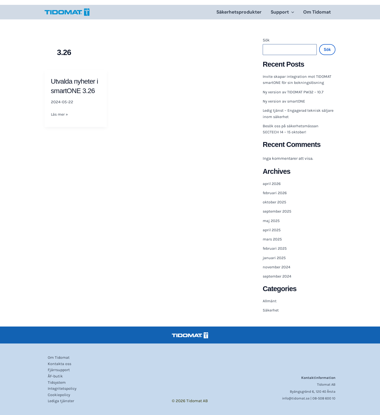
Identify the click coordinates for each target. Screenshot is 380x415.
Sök (266, 40)
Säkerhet (271, 310)
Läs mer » (60, 123)
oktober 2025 (275, 202)
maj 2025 (272, 220)
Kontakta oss (57, 361)
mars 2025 (273, 239)
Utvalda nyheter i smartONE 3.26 (74, 90)
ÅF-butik (53, 374)
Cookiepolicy (56, 394)
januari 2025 (274, 257)
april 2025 (272, 229)
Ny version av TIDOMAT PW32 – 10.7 (295, 91)
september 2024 (278, 276)
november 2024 (277, 266)
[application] (291, 12)
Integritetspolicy (60, 387)
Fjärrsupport (56, 367)
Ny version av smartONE (285, 101)
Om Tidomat (317, 12)
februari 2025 (275, 248)
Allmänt (270, 300)
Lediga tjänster (58, 400)
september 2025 (278, 211)
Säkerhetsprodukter (238, 12)
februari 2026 (275, 192)
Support (282, 12)
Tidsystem (54, 381)
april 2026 (272, 183)
